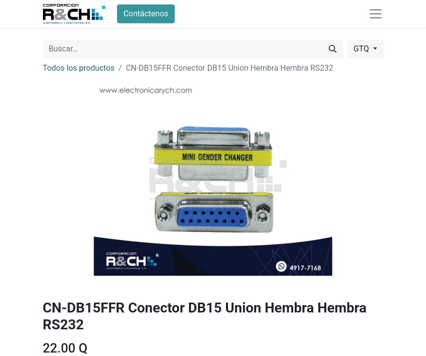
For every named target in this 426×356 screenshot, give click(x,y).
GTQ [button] (362, 48)
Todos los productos (79, 68)
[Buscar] (332, 49)
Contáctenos (145, 13)
